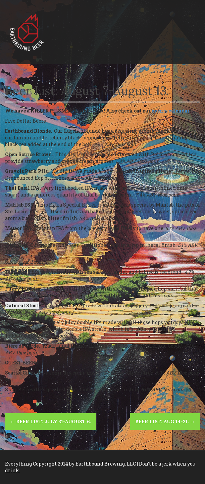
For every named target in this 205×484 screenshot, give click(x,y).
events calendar (171, 110)
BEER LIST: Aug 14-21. (165, 422)
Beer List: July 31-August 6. (50, 422)
